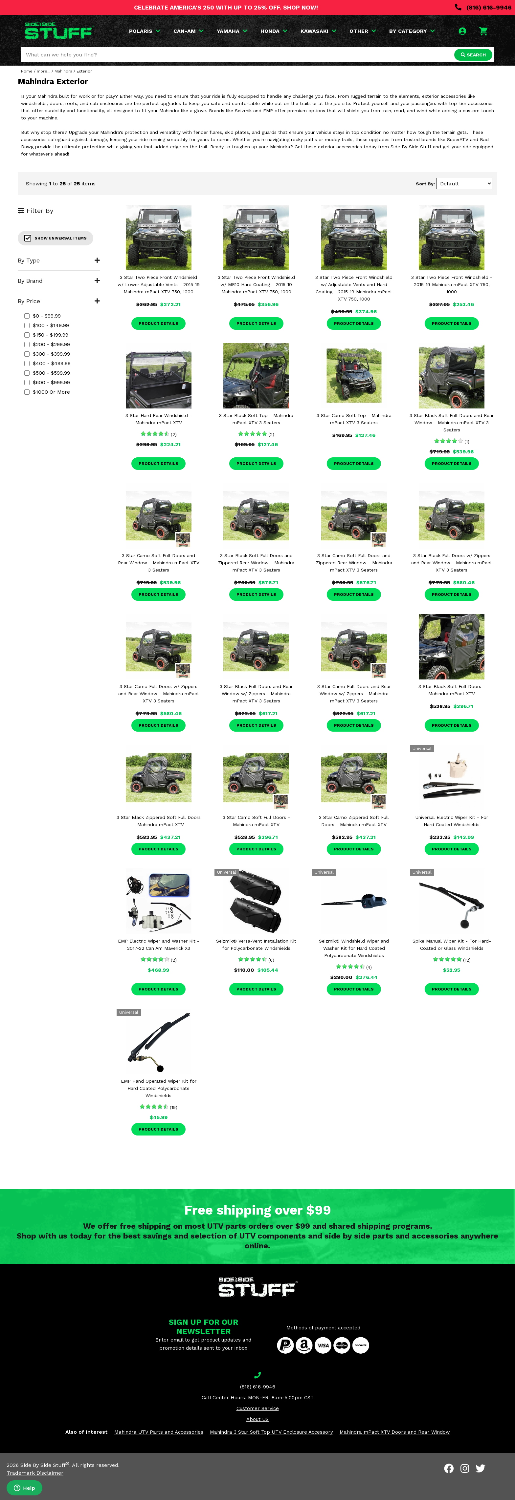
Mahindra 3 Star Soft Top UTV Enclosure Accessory (271, 1432)
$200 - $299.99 (47, 344)
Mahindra (63, 71)
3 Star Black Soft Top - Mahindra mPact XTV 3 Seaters (256, 419)
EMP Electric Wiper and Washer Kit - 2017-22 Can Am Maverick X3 (158, 944)
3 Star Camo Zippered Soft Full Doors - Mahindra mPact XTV (354, 821)
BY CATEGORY (412, 31)
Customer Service (257, 1408)
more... (43, 71)
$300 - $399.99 (47, 354)
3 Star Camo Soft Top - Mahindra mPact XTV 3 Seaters (354, 419)
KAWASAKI (318, 31)
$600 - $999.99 (47, 382)
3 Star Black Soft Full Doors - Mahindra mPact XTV (451, 690)
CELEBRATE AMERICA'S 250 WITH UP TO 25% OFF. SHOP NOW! (226, 7)
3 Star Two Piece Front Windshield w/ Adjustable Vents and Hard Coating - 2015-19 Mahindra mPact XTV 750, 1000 (353, 288)
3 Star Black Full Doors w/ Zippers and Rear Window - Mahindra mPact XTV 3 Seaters (451, 563)
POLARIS (144, 31)
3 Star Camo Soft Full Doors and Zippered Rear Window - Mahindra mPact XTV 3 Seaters (354, 563)
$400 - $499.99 (47, 363)
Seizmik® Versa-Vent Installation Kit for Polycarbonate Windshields (256, 944)
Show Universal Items (55, 238)
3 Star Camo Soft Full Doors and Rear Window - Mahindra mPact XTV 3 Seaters (158, 563)
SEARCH (473, 54)
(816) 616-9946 (483, 7)
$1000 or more (47, 392)
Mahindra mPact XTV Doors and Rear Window (395, 1432)
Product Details (158, 323)
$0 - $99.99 (42, 316)
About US (257, 1419)
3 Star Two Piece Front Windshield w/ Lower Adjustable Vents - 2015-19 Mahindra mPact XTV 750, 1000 (159, 284)
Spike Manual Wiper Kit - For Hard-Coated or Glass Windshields (452, 944)
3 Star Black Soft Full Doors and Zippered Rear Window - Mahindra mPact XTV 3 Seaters (256, 563)
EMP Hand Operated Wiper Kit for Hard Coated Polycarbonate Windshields (158, 1088)
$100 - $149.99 (46, 325)
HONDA (273, 31)
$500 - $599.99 (47, 373)
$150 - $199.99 (46, 335)
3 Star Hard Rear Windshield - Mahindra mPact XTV (158, 419)
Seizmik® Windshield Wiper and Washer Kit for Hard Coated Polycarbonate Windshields (354, 948)
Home (27, 71)
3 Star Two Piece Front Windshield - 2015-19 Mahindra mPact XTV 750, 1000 (451, 284)
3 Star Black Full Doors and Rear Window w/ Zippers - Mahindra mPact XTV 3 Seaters (256, 693)
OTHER (362, 31)
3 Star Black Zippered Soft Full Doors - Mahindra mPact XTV (159, 821)
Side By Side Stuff (44, 1465)
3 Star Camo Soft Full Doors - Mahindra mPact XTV (256, 821)
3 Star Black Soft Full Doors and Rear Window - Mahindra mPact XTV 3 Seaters (452, 422)
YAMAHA (232, 31)
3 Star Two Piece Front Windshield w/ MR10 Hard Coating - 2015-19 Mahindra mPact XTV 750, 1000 (256, 284)
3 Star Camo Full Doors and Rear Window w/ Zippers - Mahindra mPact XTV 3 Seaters (354, 693)
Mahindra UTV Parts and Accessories (158, 1432)
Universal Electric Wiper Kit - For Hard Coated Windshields (451, 821)
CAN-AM (188, 31)
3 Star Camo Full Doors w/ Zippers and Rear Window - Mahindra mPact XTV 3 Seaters (158, 693)
